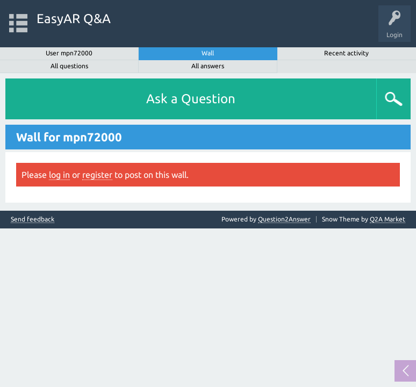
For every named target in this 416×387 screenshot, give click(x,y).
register (97, 175)
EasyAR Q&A (74, 18)
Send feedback (32, 219)
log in (59, 175)
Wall (208, 52)
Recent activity (346, 52)
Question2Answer (284, 219)
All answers (207, 65)
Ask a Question (190, 98)
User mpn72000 (69, 52)
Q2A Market (387, 219)
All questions (69, 65)
